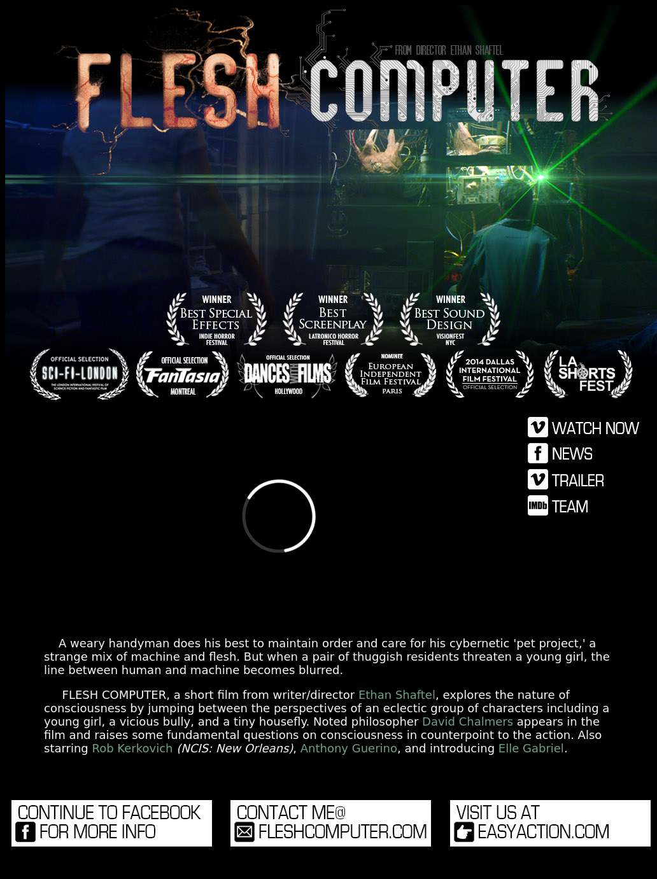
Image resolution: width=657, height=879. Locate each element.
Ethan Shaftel (396, 694)
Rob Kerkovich (132, 748)
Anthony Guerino (348, 748)
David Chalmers (467, 721)
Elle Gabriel (531, 748)
